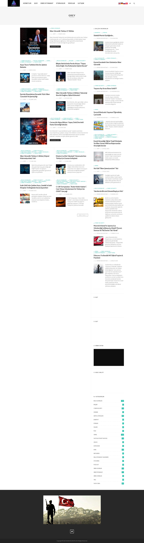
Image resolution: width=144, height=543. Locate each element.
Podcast (109, 465)
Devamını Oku (55, 46)
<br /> (109, 357)
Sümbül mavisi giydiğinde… (104, 35)
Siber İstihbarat (46, 3)
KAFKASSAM (109, 446)
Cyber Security (26, 60)
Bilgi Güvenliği (55, 118)
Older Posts (83, 215)
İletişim (81, 3)
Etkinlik (109, 423)
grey (54, 34)
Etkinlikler (60, 3)
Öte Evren (109, 461)
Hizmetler (27, 3)
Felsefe (48, 180)
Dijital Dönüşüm (39, 60)
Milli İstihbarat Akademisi (109, 457)
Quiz (36, 3)
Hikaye (105, 32)
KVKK (109, 450)
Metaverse (42, 181)
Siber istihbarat (26, 62)
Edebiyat (97, 32)
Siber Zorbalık (109, 476)
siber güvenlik (55, 28)
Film (109, 431)
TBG (109, 480)
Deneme (109, 412)
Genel (48, 60)
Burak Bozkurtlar (102, 38)
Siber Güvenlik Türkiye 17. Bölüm (62, 31)
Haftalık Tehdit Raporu (28, 90)
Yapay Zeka (37, 62)
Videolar (71, 3)
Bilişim (109, 405)
